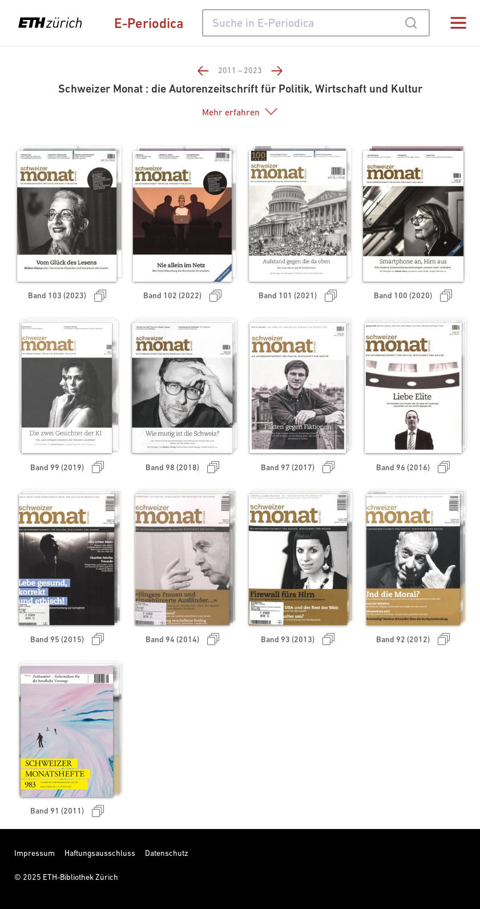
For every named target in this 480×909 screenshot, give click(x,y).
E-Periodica (149, 23)
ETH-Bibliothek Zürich (80, 877)
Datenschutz (166, 853)
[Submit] (410, 22)
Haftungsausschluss (99, 853)
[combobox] (316, 23)
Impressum (34, 853)
